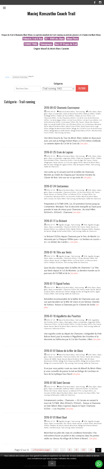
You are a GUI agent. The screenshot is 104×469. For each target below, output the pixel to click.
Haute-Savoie (58, 162)
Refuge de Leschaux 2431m (90, 361)
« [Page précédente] (55, 450)
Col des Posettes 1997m (84, 324)
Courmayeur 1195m (68, 122)
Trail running (80, 112)
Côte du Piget (78, 160)
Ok (52, 463)
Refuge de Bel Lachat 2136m (62, 231)
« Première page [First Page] (41, 450)
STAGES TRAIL (31, 44)
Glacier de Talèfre (50, 359)
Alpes (94, 112)
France (81, 122)
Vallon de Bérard (77, 428)
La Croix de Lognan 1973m (73, 162)
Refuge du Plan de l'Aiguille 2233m (83, 292)
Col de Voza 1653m (84, 192)
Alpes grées (68, 322)
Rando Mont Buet (70, 425)
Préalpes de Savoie (56, 262)
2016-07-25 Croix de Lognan (58, 152)
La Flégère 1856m (66, 260)
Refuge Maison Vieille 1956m (60, 131)
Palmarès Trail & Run (32, 38)
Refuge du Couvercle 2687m (54, 363)
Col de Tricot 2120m (74, 120)
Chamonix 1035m (66, 160)
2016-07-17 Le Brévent (55, 221)
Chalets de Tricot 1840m (65, 116)
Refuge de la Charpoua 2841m (69, 361)
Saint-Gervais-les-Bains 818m (55, 199)
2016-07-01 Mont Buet (55, 417)
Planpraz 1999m (87, 229)
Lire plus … (84, 143)
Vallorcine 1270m (58, 329)
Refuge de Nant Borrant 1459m (60, 128)
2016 (90, 112)
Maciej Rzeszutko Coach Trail (51, 13)
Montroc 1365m (77, 326)
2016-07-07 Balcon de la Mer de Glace (63, 351)
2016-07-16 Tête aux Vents (58, 252)
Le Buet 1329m (88, 423)
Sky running (69, 363)
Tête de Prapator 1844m (81, 165)
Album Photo (72, 38)
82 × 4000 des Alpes (54, 38)
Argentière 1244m (69, 158)
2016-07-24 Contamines (56, 186)
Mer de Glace (48, 165)
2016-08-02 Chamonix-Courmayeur (62, 108)
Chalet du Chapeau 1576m (85, 158)
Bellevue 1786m (89, 114)
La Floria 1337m (78, 260)
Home (7, 77)
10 (83, 450)
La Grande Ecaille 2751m (57, 124)
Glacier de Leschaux (92, 357)
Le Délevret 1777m (74, 194)
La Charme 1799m (61, 194)
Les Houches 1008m (73, 196)
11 (91, 450)
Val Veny (67, 133)
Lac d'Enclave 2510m (73, 124)
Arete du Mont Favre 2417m (73, 114)
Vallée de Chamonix (51, 167)
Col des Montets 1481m (85, 258)
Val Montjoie (80, 199)
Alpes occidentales (55, 114)
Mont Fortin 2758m (73, 126)
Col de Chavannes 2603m (66, 118)
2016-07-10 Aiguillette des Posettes (62, 316)
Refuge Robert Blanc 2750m (81, 131)
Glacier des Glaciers (92, 122)
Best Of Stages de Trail (66, 44)
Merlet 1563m (76, 229)
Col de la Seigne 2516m (58, 120)
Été (77, 122)
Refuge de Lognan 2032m (63, 165)
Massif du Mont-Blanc (57, 126)
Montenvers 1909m (63, 292)
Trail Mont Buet (54, 428)
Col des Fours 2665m (90, 120)
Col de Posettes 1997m (66, 324)
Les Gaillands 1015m (63, 229)
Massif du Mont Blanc (67, 112)
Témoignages (46, 44)
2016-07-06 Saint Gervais (57, 383)
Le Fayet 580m (87, 194)
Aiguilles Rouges (64, 225)
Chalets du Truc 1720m (83, 116)
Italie (45, 124)
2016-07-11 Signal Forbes (57, 283)
